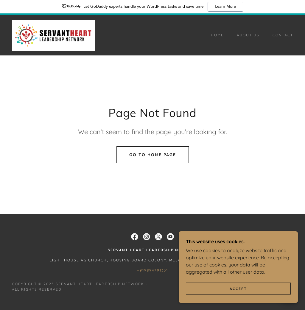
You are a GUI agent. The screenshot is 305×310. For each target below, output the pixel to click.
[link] (53, 35)
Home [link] (217, 35)
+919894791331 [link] (152, 270)
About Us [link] (248, 35)
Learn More (225, 6)
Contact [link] (283, 35)
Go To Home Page (152, 154)
